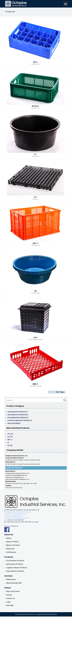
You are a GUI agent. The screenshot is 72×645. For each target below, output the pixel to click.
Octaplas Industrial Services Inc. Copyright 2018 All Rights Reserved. (36, 614)
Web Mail (9, 605)
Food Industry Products (17, 418)
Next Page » (60, 392)
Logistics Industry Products (19, 420)
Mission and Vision (13, 545)
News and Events (13, 591)
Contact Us (10, 598)
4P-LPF (10, 437)
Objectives (10, 549)
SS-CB (9, 445)
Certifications (11, 552)
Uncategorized (13, 423)
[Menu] (65, 4)
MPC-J (10, 440)
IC (8, 443)
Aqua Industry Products (17, 415)
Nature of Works (12, 542)
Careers (9, 595)
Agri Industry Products (17, 412)
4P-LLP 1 (10, 434)
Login (8, 602)
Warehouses (11, 579)
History (9, 538)
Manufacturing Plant (14, 583)
